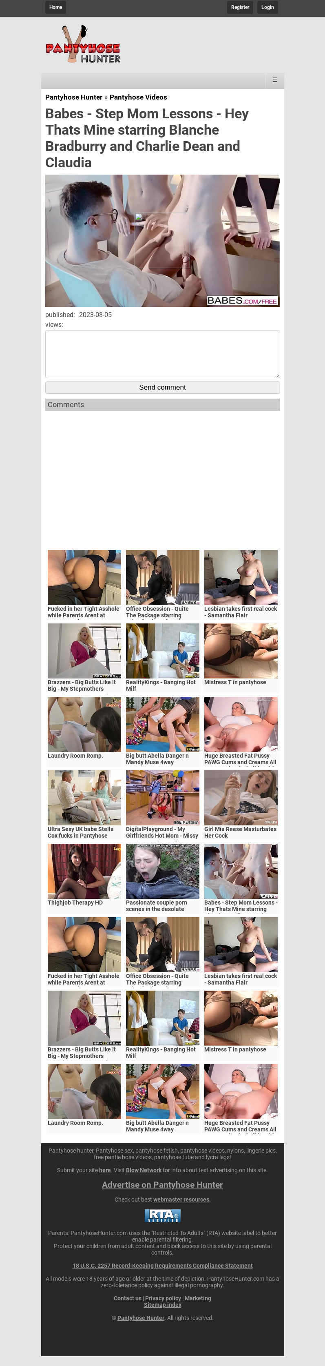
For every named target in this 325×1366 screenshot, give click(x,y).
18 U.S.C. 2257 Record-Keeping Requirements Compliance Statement (163, 1275)
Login (267, 7)
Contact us (127, 1308)
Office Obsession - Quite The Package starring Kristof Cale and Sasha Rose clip (162, 628)
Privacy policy (163, 1308)
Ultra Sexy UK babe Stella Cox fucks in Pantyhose (81, 842)
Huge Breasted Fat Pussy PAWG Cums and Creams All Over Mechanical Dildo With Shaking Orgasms (240, 775)
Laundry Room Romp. (75, 765)
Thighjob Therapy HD (75, 912)
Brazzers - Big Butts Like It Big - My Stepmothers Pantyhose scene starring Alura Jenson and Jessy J (82, 702)
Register (240, 7)
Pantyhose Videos (138, 97)
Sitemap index (162, 1314)
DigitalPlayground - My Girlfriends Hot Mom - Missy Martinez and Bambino (162, 845)
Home (55, 7)
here (105, 1180)
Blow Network (143, 1180)
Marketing (198, 1308)
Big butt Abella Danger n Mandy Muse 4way (157, 768)
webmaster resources (181, 1209)
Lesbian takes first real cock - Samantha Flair (240, 621)
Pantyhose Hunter (73, 97)
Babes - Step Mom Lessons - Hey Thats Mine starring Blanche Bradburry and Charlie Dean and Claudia (241, 922)
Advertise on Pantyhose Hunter (162, 1195)
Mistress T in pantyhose (235, 692)
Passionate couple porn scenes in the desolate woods (156, 919)
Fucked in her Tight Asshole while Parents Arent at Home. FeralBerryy (83, 625)
